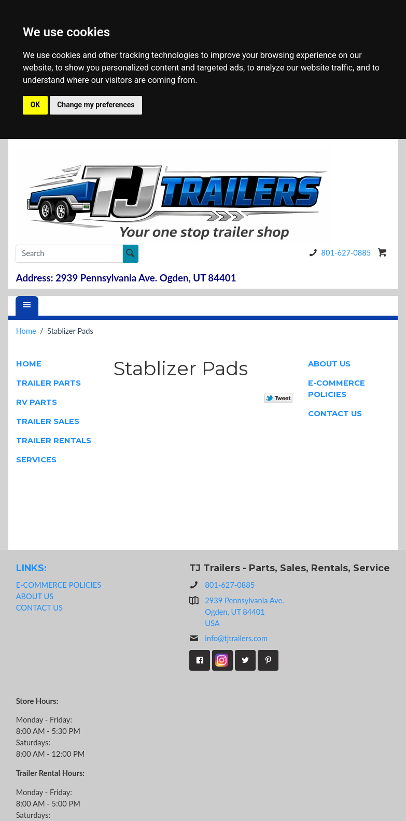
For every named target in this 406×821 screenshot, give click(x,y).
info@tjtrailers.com (228, 638)
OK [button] (35, 105)
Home (26, 331)
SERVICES (36, 459)
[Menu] (27, 306)
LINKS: (31, 567)
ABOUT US (329, 364)
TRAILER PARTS (48, 383)
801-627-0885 (338, 253)
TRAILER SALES (47, 421)
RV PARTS (36, 402)
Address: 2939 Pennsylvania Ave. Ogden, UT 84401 (126, 278)
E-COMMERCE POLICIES (336, 388)
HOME (28, 364)
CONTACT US (335, 413)
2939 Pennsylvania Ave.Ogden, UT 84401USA (244, 612)
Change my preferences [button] (95, 105)
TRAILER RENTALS (53, 440)
